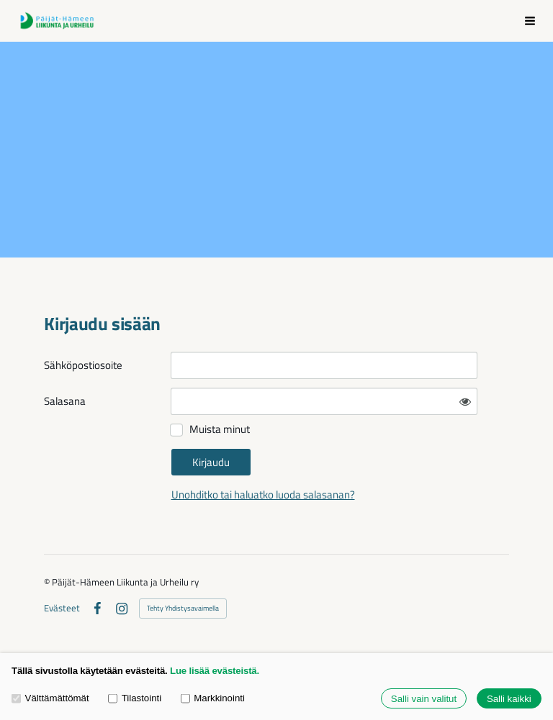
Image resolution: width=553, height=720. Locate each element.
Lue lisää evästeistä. (214, 670)
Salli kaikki (509, 698)
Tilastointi (134, 698)
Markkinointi (213, 698)
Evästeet (62, 608)
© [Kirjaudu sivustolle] (48, 582)
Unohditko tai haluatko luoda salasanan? (263, 494)
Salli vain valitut (424, 698)
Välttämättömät (50, 698)
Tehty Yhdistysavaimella (183, 608)
